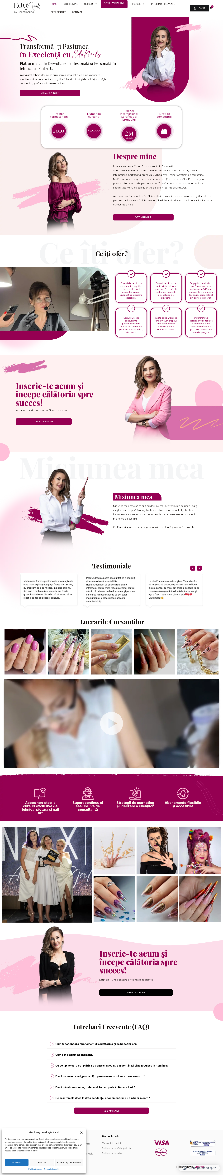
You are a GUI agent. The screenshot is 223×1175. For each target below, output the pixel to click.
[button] (81, 1132)
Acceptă (16, 1162)
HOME (54, 4)
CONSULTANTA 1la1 (114, 3)
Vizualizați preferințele (69, 1162)
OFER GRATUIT (58, 12)
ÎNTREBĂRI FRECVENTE (163, 4)
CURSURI (91, 4)
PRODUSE (138, 4)
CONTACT (77, 12)
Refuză (42, 1162)
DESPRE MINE (71, 4)
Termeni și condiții (52, 1169)
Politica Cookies (35, 1169)
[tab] (111, 1043)
